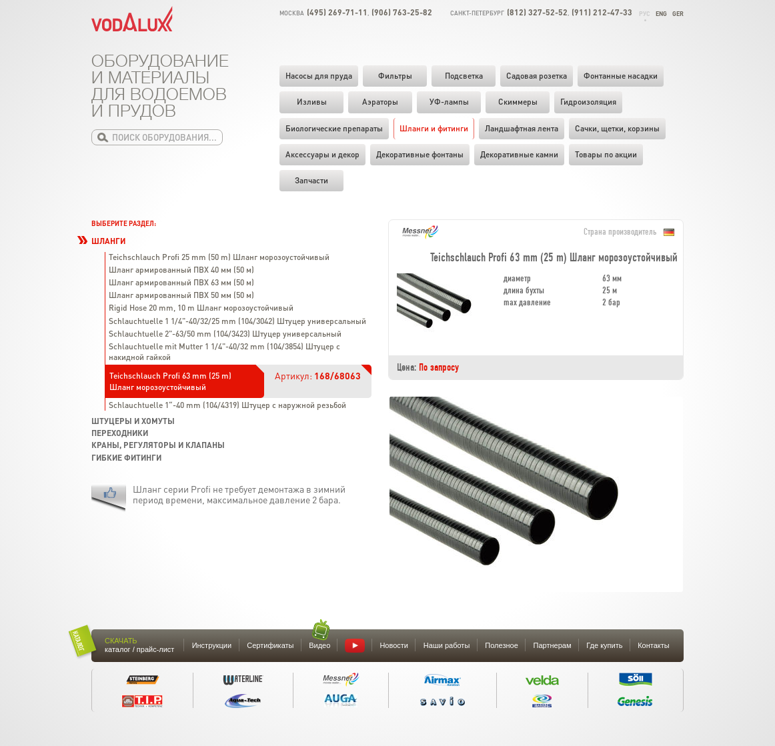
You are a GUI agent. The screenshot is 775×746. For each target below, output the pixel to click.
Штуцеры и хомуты (133, 421)
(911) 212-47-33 (602, 12)
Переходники (119, 433)
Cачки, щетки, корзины (617, 128)
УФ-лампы (449, 102)
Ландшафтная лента (521, 128)
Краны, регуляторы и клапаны (158, 445)
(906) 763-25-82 (401, 12)
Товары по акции (606, 154)
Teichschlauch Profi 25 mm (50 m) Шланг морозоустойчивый (219, 257)
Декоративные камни (519, 154)
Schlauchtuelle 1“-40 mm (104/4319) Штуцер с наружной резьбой (227, 405)
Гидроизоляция (588, 102)
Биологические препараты (334, 128)
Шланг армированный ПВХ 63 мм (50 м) (181, 282)
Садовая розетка (536, 76)
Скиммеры (518, 102)
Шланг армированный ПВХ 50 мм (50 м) (181, 295)
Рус (644, 13)
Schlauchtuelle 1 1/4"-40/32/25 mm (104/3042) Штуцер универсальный (237, 321)
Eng (661, 13)
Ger (678, 13)
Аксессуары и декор (322, 154)
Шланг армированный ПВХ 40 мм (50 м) (181, 270)
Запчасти (311, 180)
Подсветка (464, 76)
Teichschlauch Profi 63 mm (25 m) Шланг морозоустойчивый (170, 381)
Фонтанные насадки (621, 76)
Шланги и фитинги (434, 128)
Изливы (312, 102)
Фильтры (395, 76)
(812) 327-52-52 (537, 12)
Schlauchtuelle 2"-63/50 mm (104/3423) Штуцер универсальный (225, 334)
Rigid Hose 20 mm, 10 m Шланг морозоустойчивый (201, 308)
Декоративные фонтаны (420, 154)
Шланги (108, 241)
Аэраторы (380, 102)
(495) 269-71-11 (337, 12)
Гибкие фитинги (126, 458)
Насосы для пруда (318, 76)
